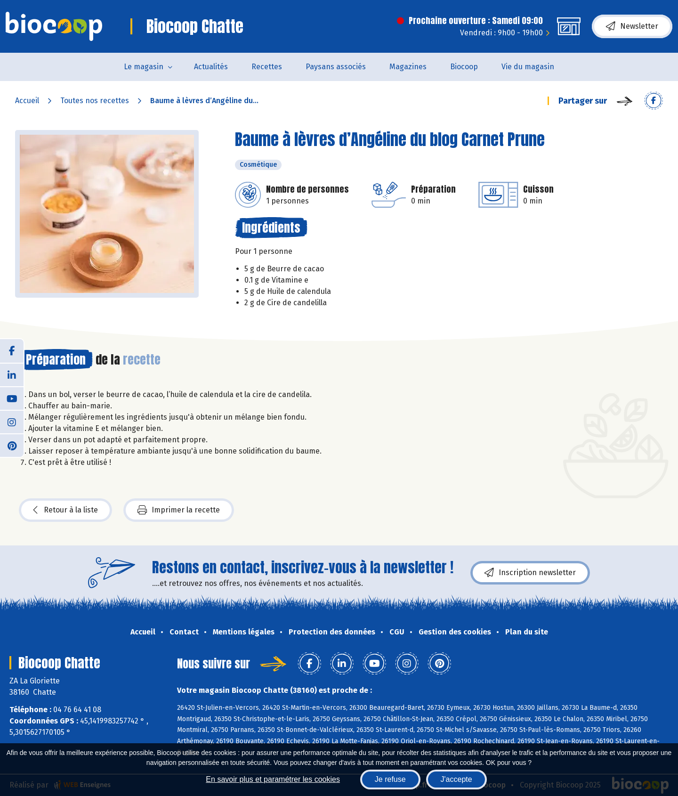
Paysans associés (336, 66)
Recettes (266, 66)
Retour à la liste (65, 510)
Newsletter (632, 26)
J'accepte (456, 779)
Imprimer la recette (178, 510)
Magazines (408, 66)
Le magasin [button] (143, 66)
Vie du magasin (527, 66)
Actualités (211, 66)
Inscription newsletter (530, 572)
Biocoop (464, 66)
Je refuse (390, 779)
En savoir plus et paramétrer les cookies (273, 779)
